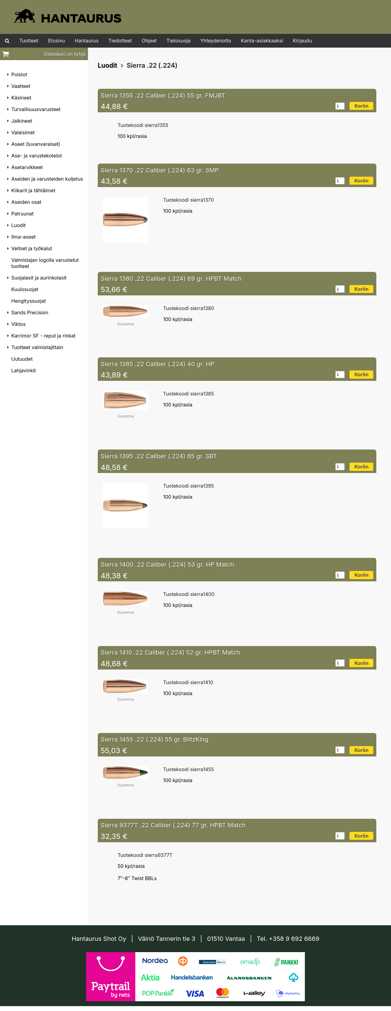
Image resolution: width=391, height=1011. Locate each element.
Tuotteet (28, 41)
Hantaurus (87, 41)
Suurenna (125, 324)
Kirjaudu (302, 41)
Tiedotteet (120, 41)
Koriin (361, 106)
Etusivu (56, 41)
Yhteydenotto (215, 41)
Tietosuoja (178, 41)
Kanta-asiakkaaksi (262, 41)
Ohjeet (149, 41)
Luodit (107, 65)
